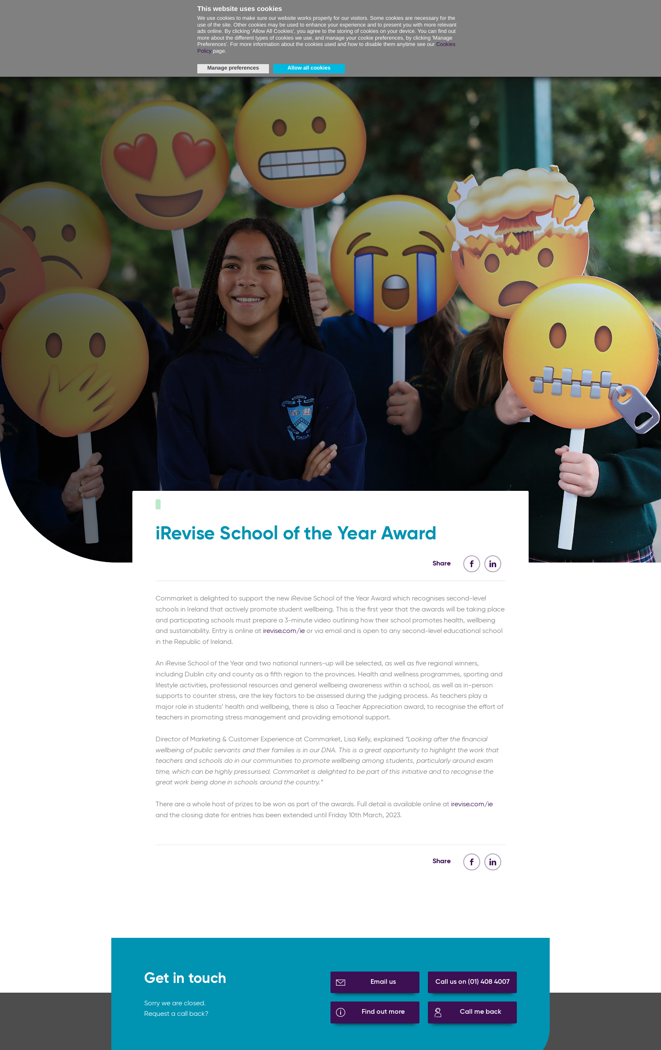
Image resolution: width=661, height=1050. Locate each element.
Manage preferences (233, 68)
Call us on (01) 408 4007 (472, 986)
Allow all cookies (309, 68)
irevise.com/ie (284, 636)
